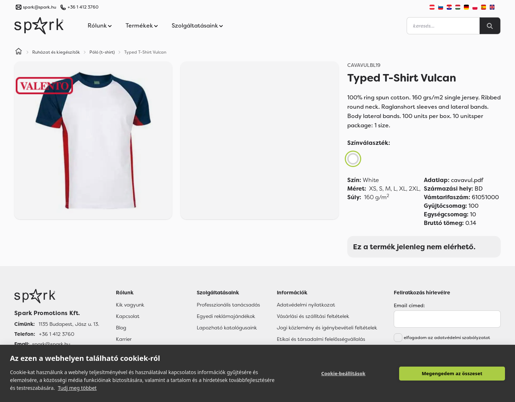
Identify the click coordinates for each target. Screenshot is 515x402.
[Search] (490, 25)
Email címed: (409, 305)
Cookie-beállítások (343, 373)
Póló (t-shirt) (102, 52)
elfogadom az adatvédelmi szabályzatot (447, 337)
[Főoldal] (56, 296)
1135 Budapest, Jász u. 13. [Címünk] (69, 324)
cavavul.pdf (453, 180)
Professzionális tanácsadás (228, 305)
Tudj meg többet (77, 387)
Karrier (124, 339)
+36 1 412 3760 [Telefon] (56, 334)
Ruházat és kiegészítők (56, 52)
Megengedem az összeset (452, 373)
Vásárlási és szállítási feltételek (313, 316)
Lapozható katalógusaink (227, 327)
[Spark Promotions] (39, 25)
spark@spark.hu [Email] (51, 344)
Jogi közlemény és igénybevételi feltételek (327, 327)
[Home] (18, 52)
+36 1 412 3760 (83, 7)
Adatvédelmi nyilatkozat (306, 305)
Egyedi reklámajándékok (226, 316)
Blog (121, 327)
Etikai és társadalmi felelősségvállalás (321, 339)
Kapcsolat (127, 316)
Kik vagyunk (130, 305)
